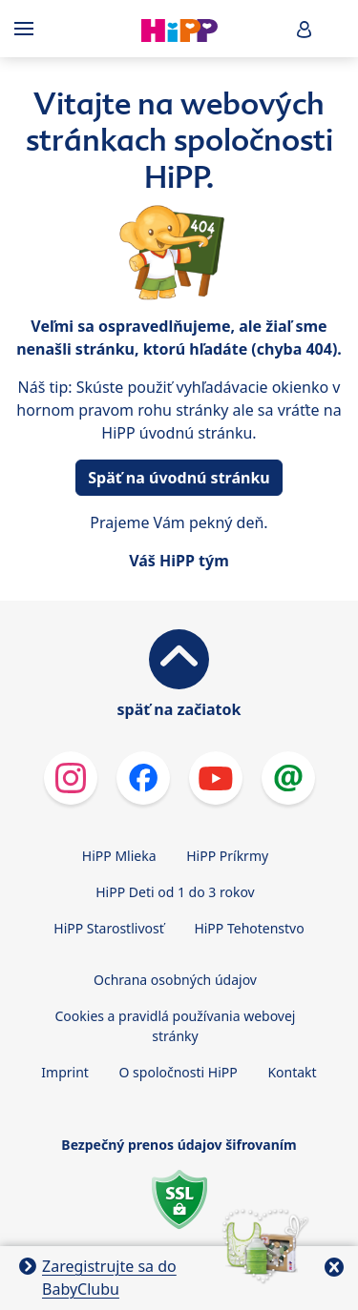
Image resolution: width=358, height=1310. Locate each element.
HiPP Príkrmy (227, 856)
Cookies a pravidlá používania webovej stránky (175, 1026)
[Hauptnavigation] (27, 28)
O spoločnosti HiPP (178, 1072)
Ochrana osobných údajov (175, 980)
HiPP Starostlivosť (108, 928)
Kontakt (291, 1072)
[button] (304, 29)
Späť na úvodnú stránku (178, 477)
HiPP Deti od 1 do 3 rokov (174, 892)
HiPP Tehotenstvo (249, 928)
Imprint (65, 1072)
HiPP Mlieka (119, 856)
